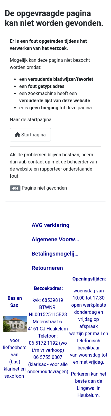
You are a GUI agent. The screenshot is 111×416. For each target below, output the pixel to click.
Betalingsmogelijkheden (56, 253)
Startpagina (30, 135)
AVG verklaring (51, 225)
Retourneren (47, 267)
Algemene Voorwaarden (56, 239)
